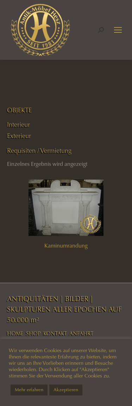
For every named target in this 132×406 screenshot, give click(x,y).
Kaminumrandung (66, 245)
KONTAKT (55, 333)
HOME (15, 333)
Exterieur (19, 136)
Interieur (18, 125)
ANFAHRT (81, 333)
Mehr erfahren (29, 390)
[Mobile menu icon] (118, 30)
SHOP (33, 333)
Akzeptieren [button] (66, 390)
